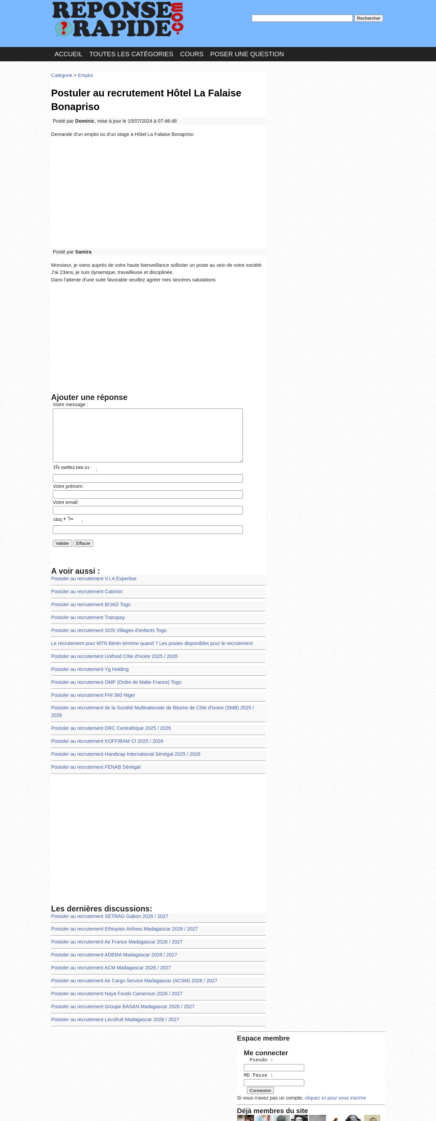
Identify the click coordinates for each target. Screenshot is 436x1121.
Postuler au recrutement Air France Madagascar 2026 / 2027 (114, 924)
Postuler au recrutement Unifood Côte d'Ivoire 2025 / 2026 (111, 652)
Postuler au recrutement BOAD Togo (89, 602)
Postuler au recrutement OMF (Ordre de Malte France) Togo (113, 677)
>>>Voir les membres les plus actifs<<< (311, 236)
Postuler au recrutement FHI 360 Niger (91, 689)
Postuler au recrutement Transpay (86, 615)
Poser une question (247, 52)
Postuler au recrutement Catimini (85, 590)
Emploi (84, 73)
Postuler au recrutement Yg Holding (88, 664)
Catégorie (61, 73)
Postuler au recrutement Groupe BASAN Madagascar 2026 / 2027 (119, 986)
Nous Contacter (105, 1109)
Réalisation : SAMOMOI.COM (270, 1109)
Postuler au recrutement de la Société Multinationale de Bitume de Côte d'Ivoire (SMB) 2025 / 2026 (153, 701)
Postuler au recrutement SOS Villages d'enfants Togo (106, 627)
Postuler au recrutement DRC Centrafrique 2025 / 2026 (108, 714)
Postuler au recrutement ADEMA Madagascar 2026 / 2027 (111, 936)
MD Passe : (288, 114)
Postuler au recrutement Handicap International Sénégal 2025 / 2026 (122, 739)
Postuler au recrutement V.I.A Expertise (92, 578)
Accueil (68, 52)
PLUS (320, 1109)
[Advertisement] (158, 188)
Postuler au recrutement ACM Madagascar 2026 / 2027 (108, 949)
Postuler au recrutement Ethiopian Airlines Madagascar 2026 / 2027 (121, 912)
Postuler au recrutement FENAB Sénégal (94, 751)
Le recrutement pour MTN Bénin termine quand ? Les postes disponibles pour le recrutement (147, 640)
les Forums (151, 1109)
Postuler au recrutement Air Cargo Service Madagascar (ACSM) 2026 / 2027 (130, 961)
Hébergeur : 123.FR (199, 1109)
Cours (192, 52)
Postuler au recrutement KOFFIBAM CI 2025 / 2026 (104, 726)
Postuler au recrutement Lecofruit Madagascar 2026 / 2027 (112, 998)
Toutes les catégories (131, 52)
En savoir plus (213, 1098)
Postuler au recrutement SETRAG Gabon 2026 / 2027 (107, 899)
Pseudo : (288, 99)
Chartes (65, 1109)
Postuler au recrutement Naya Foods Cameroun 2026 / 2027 (114, 974)
